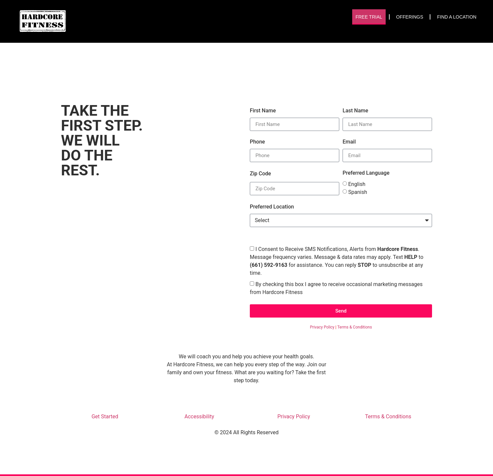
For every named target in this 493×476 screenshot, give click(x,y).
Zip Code (260, 173)
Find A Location (456, 17)
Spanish (357, 192)
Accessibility (199, 416)
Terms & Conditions (354, 327)
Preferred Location (272, 206)
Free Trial (369, 17)
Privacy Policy (322, 327)
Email (349, 142)
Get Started (104, 416)
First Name (263, 110)
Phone (257, 142)
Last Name (355, 110)
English (356, 184)
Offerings (409, 17)
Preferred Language (366, 173)
